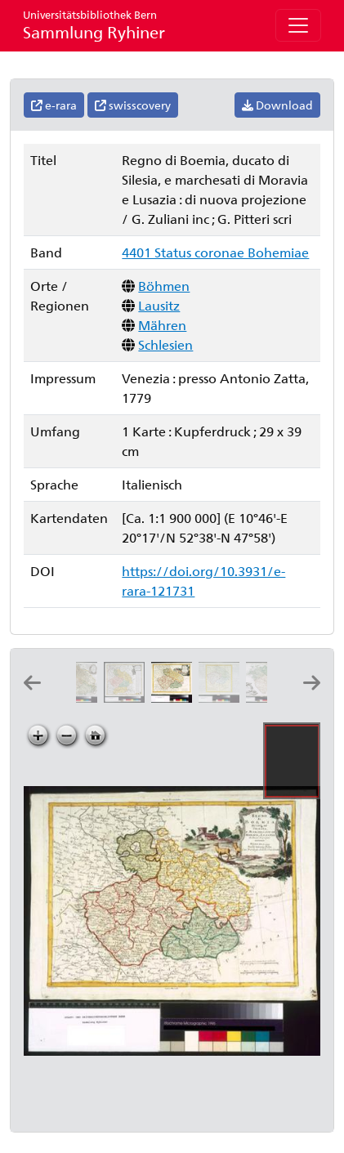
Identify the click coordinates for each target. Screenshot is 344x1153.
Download (277, 105)
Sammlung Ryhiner (94, 24)
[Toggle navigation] (298, 25)
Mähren (162, 324)
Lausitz (159, 305)
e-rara (54, 105)
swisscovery (133, 105)
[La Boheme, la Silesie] (222, 697)
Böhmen (164, 285)
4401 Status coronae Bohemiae (215, 252)
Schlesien (165, 344)
